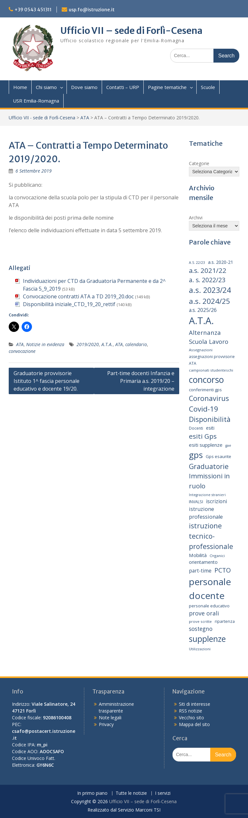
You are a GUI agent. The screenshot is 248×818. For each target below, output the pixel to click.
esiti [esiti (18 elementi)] (210, 428)
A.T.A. (107, 344)
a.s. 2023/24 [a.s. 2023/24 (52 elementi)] (210, 290)
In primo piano (92, 793)
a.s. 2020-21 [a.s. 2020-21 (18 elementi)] (220, 262)
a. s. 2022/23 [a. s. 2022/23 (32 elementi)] (207, 280)
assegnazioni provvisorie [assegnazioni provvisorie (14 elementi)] (212, 356)
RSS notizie (190, 711)
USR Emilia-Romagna (36, 100)
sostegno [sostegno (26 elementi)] (200, 629)
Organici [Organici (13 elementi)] (217, 555)
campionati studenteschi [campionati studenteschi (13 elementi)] (211, 370)
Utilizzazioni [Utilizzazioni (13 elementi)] (200, 648)
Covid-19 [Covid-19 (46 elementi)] (203, 409)
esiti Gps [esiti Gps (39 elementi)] (203, 436)
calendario (136, 344)
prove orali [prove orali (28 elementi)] (204, 613)
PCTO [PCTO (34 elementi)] (222, 570)
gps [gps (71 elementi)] (196, 455)
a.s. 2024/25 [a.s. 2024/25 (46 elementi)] (209, 301)
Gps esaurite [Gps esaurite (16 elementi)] (218, 456)
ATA (84, 118)
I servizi (162, 793)
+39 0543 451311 (33, 10)
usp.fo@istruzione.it (92, 10)
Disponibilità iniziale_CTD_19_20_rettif (69, 304)
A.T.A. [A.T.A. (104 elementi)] (201, 320)
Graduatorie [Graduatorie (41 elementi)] (209, 466)
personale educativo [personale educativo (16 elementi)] (209, 606)
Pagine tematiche (167, 87)
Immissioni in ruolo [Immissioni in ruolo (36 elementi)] (209, 481)
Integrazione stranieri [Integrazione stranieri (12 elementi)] (207, 495)
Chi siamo (46, 87)
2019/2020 (88, 344)
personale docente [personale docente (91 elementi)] (210, 588)
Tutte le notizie (131, 793)
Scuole (208, 87)
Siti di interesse (194, 704)
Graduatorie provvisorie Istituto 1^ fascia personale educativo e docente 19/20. (46, 381)
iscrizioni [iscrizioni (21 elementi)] (216, 501)
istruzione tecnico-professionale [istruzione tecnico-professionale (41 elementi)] (211, 536)
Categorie (199, 163)
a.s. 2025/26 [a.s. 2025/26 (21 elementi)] (203, 310)
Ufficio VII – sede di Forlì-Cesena (131, 30)
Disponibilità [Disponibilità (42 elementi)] (210, 419)
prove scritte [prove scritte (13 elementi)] (200, 621)
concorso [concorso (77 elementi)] (206, 379)
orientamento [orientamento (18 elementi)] (203, 562)
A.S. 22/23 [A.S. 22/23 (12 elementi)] (197, 262)
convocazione (22, 351)
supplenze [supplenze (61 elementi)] (207, 638)
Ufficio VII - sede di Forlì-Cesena (42, 118)
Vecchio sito (191, 717)
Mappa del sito (194, 724)
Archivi (195, 217)
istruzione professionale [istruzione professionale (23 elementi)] (206, 512)
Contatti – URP (122, 87)
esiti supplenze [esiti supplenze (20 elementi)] (205, 445)
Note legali (110, 717)
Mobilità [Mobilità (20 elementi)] (198, 555)
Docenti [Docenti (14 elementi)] (196, 428)
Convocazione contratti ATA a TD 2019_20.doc (78, 296)
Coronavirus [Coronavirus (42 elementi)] (209, 398)
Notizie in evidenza (45, 344)
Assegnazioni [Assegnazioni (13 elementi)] (200, 349)
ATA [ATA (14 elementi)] (192, 363)
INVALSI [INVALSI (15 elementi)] (196, 501)
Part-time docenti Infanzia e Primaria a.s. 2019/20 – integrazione (140, 381)
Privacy (106, 724)
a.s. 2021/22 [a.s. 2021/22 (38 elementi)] (207, 270)
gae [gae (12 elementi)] (228, 445)
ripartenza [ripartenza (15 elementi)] (225, 621)
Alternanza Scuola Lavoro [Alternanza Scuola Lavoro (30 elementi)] (208, 336)
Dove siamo (84, 87)
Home (20, 87)
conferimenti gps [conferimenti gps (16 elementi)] (205, 390)
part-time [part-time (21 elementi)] (200, 570)
